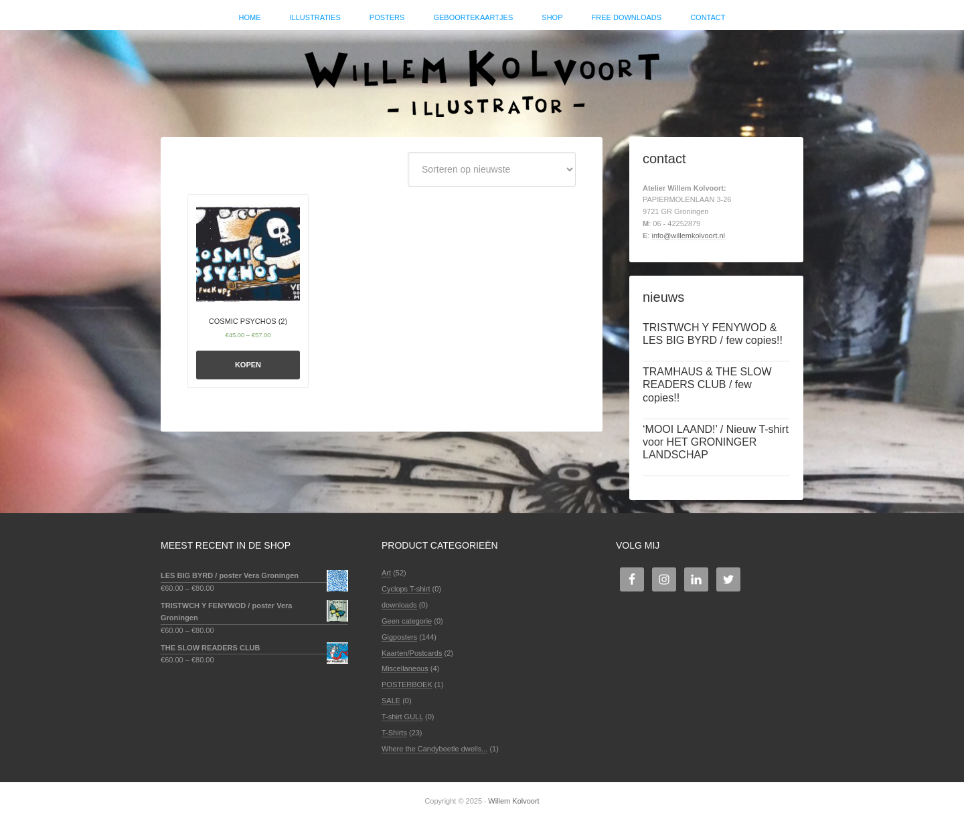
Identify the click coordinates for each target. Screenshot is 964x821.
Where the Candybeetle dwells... (434, 749)
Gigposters (399, 637)
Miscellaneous (405, 668)
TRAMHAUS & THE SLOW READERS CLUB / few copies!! (707, 384)
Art (386, 573)
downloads (399, 605)
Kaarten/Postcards (412, 653)
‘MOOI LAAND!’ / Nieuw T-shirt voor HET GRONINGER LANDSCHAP (716, 442)
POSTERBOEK (407, 684)
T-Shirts (394, 733)
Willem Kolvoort (482, 77)
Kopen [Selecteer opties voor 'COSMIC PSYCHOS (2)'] (248, 365)
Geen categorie (407, 621)
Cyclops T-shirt (406, 589)
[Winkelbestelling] (492, 169)
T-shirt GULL (402, 717)
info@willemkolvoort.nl (688, 236)
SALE (391, 701)
